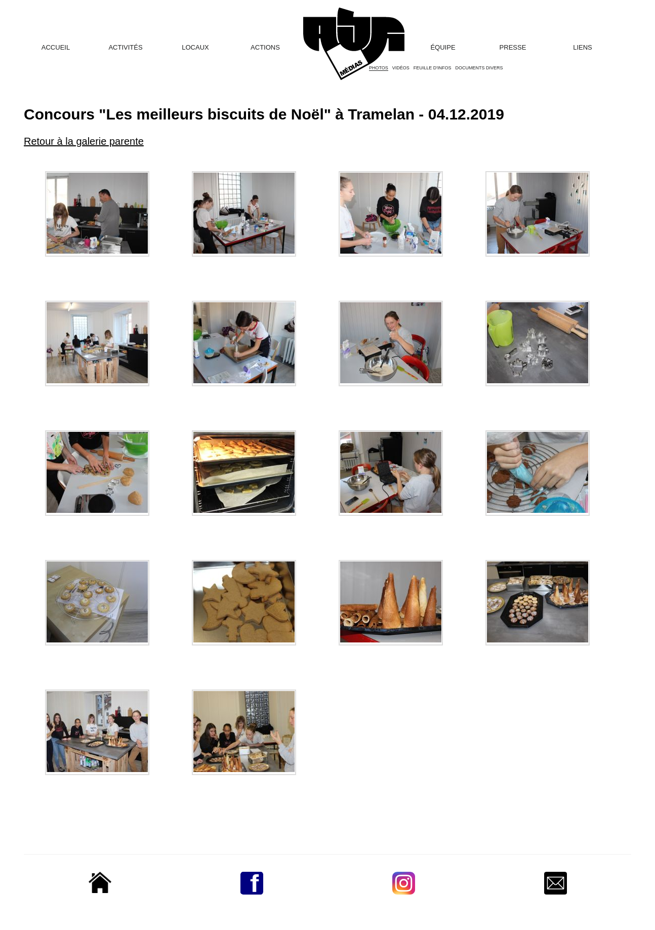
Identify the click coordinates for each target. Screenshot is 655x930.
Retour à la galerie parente (84, 141)
